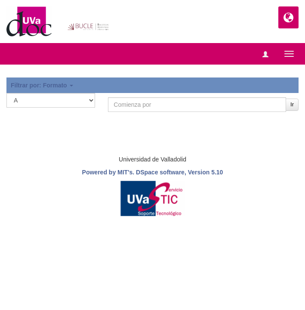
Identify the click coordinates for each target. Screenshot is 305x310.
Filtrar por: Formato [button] (42, 85)
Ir (292, 104)
